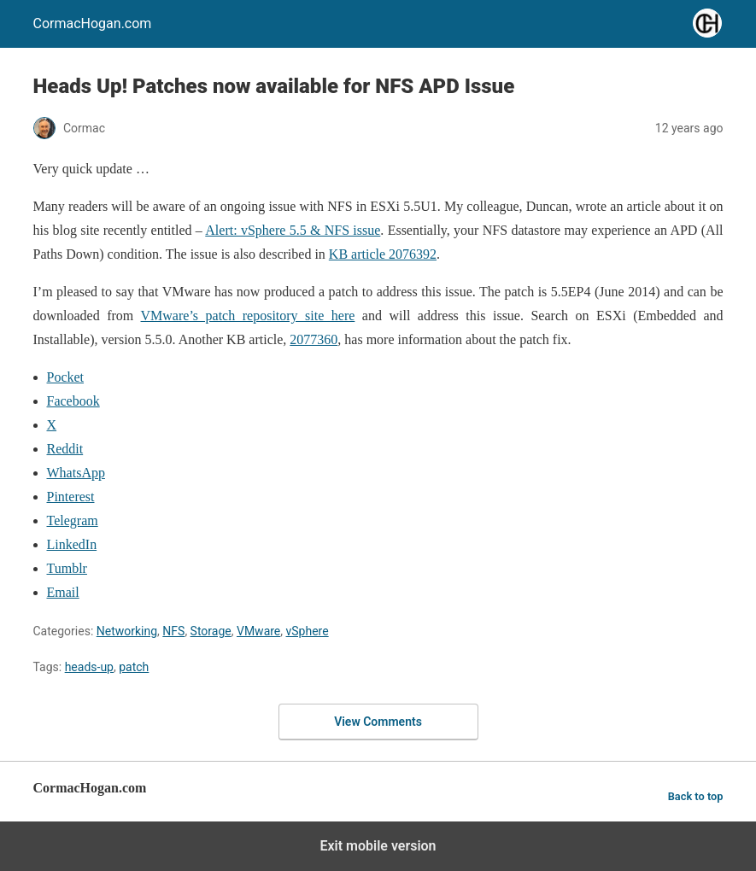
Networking (127, 631)
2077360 (313, 339)
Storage (210, 631)
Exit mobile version (377, 846)
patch (134, 667)
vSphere (307, 631)
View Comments (378, 721)
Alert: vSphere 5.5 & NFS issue (292, 230)
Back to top (696, 796)
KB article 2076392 (383, 254)
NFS (173, 631)
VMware (258, 631)
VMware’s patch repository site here (248, 315)
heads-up (89, 667)
